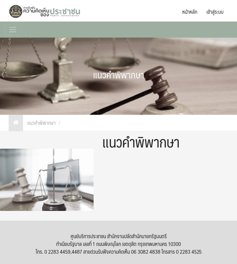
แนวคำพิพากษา (41, 123)
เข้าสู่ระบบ (214, 11)
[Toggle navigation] (13, 29)
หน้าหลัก (189, 11)
